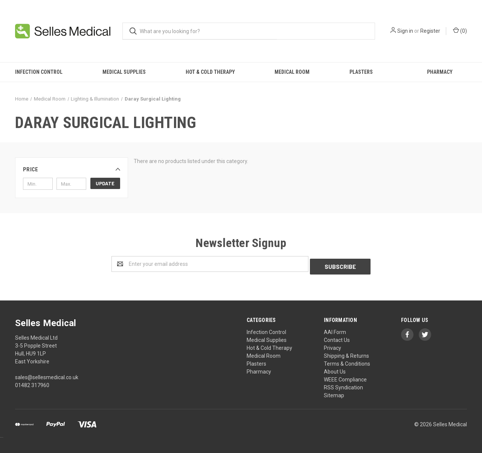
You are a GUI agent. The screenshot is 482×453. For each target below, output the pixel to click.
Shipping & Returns (346, 353)
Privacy (332, 345)
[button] (71, 169)
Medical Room (292, 72)
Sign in (405, 31)
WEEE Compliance (345, 377)
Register (430, 31)
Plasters (361, 72)
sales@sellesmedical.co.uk (46, 375)
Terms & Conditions (347, 361)
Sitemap (334, 393)
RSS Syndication (343, 385)
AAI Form (335, 329)
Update (105, 183)
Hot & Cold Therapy (210, 72)
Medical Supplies (124, 72)
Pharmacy (440, 72)
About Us (335, 369)
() (460, 30)
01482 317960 (32, 383)
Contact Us (337, 337)
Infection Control (39, 72)
